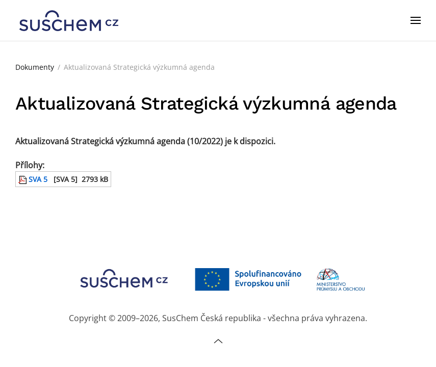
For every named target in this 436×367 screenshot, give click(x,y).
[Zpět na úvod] (68, 20)
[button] (416, 20)
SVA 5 (32, 179)
